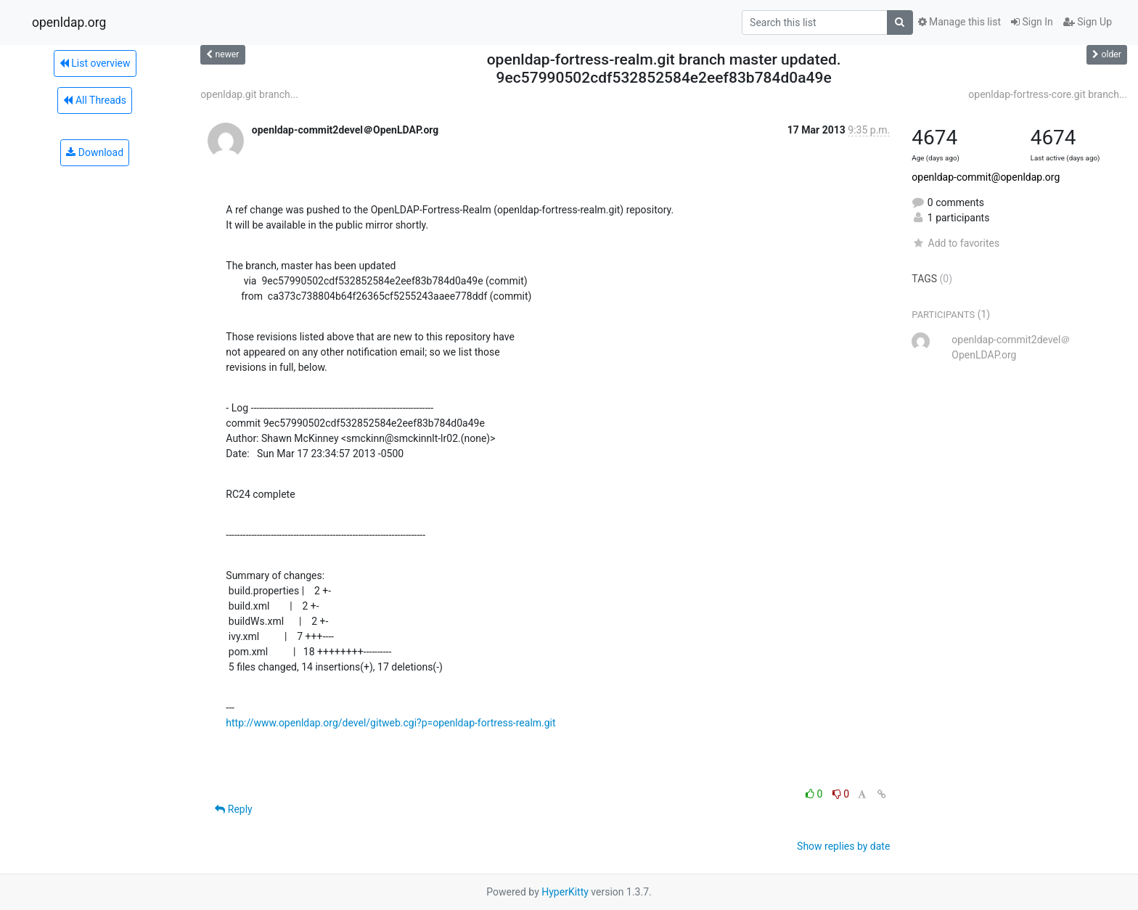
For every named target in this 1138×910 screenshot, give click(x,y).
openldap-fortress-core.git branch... (1047, 94)
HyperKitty (565, 892)
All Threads (94, 100)
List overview (95, 63)
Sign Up (1087, 22)
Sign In (1032, 22)
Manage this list (959, 22)
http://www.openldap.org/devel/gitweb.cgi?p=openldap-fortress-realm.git (390, 723)
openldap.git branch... (249, 94)
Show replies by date (843, 846)
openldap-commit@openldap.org (986, 177)
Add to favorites (955, 243)
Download (94, 152)
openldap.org (69, 22)
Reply (233, 809)
